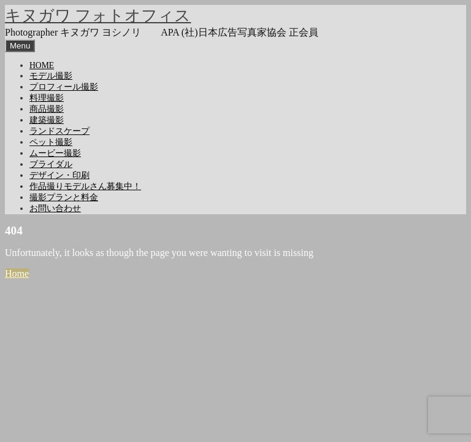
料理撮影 (46, 98)
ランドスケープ (59, 131)
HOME (41, 65)
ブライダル (50, 164)
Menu (20, 45)
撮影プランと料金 (63, 197)
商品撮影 (46, 109)
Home (17, 273)
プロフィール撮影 (63, 86)
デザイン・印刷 (59, 175)
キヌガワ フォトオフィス (98, 16)
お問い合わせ (55, 208)
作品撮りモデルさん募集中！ (85, 186)
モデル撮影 (50, 75)
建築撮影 (46, 120)
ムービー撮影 (55, 153)
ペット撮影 (50, 142)
